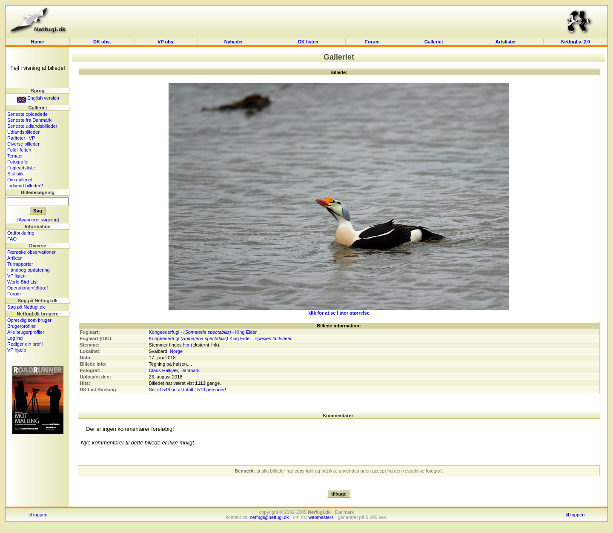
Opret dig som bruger (29, 320)
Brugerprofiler (21, 326)
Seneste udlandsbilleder (32, 126)
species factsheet (273, 338)
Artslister (506, 41)
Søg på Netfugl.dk (26, 306)
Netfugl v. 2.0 (575, 41)
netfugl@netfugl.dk (269, 517)
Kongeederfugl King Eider (200, 338)
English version (38, 97)
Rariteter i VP (21, 137)
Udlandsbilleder (23, 132)
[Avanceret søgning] (38, 219)
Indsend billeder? (25, 185)
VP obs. (166, 41)
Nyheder (234, 41)
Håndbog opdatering (28, 269)
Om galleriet (19, 179)
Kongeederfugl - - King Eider (203, 332)
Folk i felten (19, 149)
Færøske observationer (31, 252)
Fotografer (18, 161)
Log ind (15, 338)
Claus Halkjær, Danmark (174, 370)
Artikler (14, 258)
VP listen (16, 275)
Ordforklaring (20, 232)
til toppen (38, 514)
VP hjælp (16, 349)
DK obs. (102, 41)
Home (37, 41)
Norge (176, 351)
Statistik (15, 173)
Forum (372, 41)
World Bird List (22, 281)
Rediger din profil (25, 344)
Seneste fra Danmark (29, 120)
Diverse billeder (23, 143)
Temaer (15, 155)
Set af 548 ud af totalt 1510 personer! (187, 389)
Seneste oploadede (27, 114)
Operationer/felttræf (27, 287)
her (186, 344)
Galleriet (433, 41)
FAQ (12, 238)
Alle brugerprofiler (25, 332)
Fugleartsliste (21, 167)
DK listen (308, 41)
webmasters (320, 517)
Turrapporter (20, 263)
